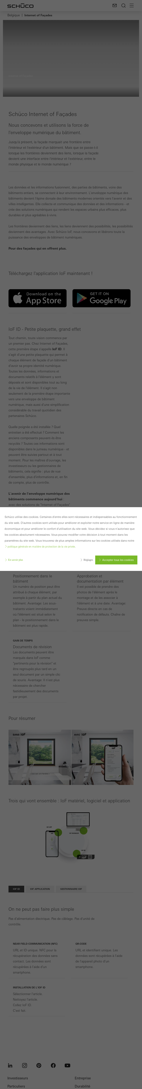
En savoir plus (15, 559)
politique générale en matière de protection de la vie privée (41, 546)
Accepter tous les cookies (118, 560)
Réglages (88, 559)
